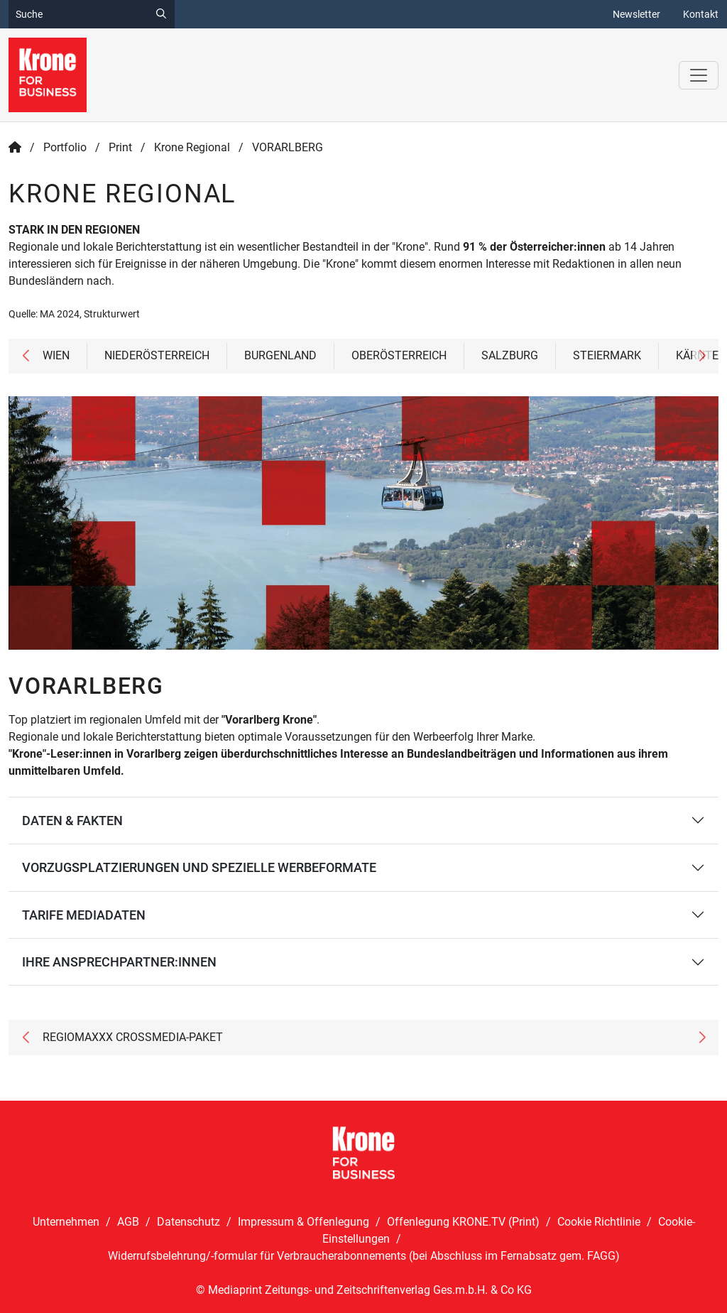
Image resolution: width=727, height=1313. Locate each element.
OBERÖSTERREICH (399, 355)
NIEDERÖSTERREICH (156, 355)
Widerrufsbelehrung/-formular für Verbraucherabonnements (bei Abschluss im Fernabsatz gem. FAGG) (364, 1256)
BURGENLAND (280, 355)
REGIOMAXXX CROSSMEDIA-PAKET (133, 1037)
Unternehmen (66, 1221)
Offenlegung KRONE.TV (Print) (463, 1221)
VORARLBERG (287, 147)
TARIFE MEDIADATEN (84, 915)
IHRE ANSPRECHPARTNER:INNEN (119, 961)
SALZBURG (509, 355)
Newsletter (636, 14)
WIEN (56, 355)
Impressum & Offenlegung (303, 1221)
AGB (128, 1221)
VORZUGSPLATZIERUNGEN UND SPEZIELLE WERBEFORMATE (199, 867)
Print (120, 147)
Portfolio (65, 147)
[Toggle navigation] (698, 75)
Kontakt (700, 14)
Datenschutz (188, 1221)
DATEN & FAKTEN (72, 820)
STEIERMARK (607, 355)
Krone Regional (192, 147)
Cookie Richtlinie (598, 1221)
